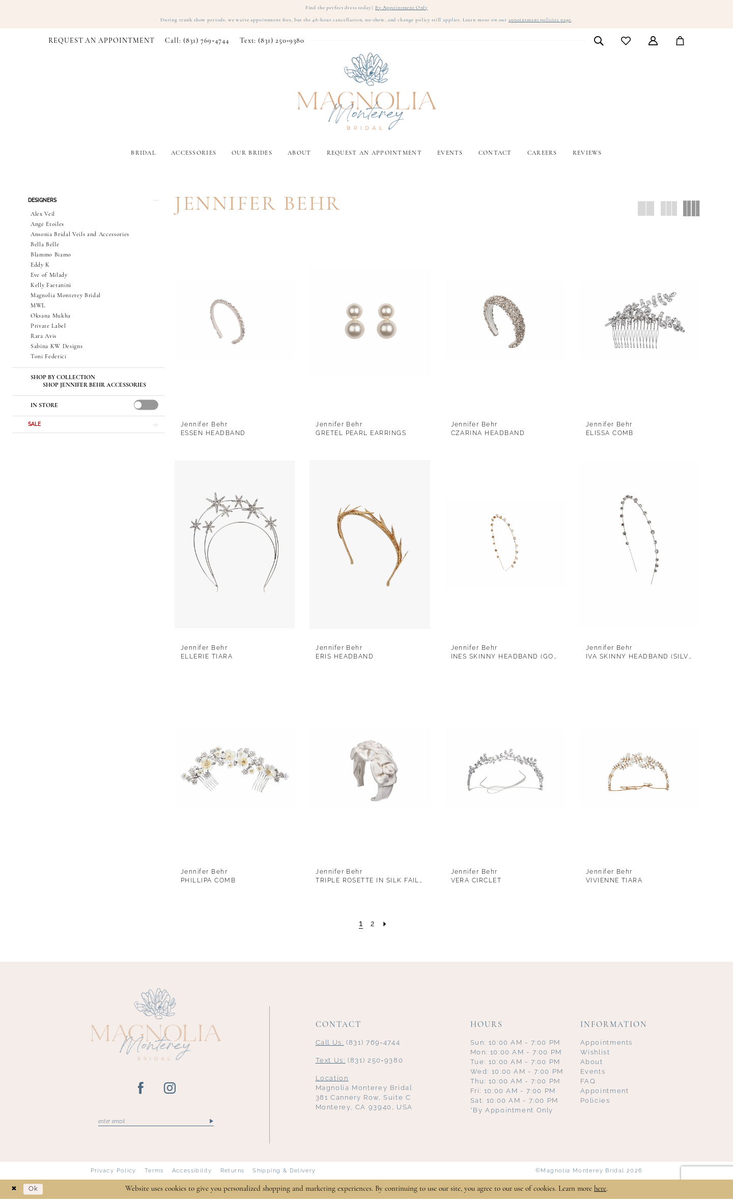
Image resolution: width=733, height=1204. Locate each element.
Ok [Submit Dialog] (37, 1194)
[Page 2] (372, 926)
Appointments (606, 1045)
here (600, 1193)
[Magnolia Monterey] (366, 94)
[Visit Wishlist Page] (626, 44)
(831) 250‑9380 (360, 1063)
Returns (232, 1175)
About (591, 1065)
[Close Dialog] (15, 1194)
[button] (653, 43)
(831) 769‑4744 (358, 1045)
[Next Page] (387, 926)
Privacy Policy (113, 1175)
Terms (154, 1175)
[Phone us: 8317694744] (197, 44)
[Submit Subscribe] (210, 1125)
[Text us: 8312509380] (271, 44)
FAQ (588, 1084)
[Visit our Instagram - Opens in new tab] (170, 1091)
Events (593, 1074)
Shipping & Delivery (284, 1175)
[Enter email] (156, 1125)
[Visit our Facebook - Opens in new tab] (141, 1091)
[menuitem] (101, 44)
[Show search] (598, 43)
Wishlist (595, 1055)
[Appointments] (101, 44)
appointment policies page (575, 23)
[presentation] (146, 411)
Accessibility (192, 1175)
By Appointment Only (409, 9)
